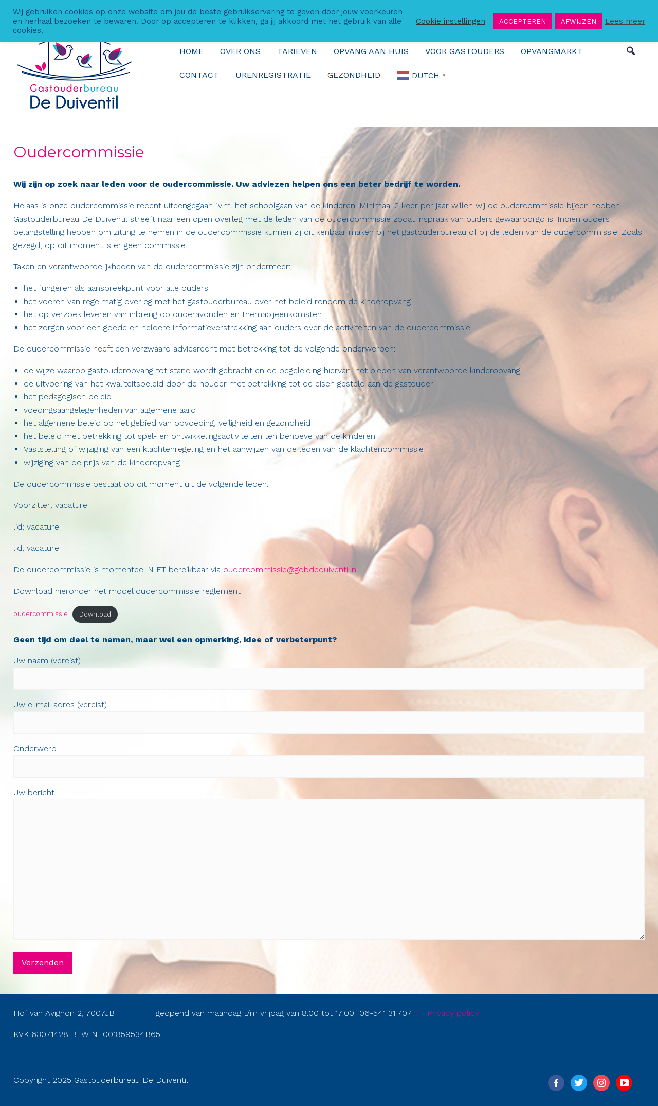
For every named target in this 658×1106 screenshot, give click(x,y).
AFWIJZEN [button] (578, 21)
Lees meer (625, 21)
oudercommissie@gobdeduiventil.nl (290, 569)
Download (95, 614)
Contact (199, 75)
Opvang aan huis (371, 51)
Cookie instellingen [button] (450, 21)
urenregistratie (273, 75)
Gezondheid (353, 75)
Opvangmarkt (552, 51)
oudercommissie (40, 614)
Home (191, 51)
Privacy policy (453, 1013)
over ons (240, 51)
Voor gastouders (464, 51)
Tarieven (297, 51)
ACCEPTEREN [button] (522, 21)
